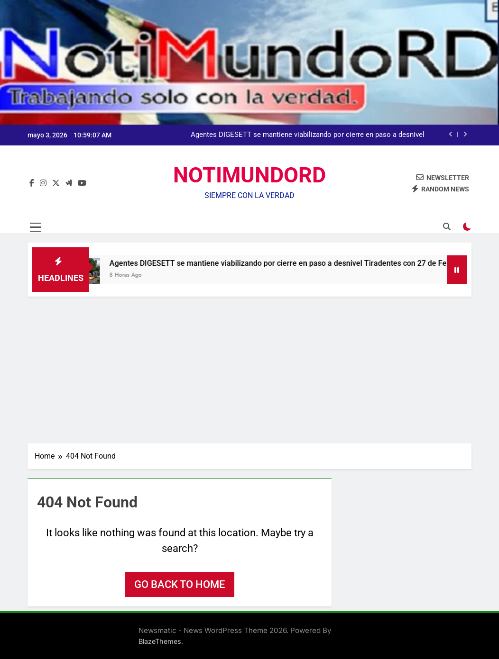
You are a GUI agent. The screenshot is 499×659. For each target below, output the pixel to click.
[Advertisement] (249, 367)
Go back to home (179, 584)
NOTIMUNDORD (249, 175)
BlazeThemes (160, 641)
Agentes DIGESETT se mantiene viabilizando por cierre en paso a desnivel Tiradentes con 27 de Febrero (308, 135)
